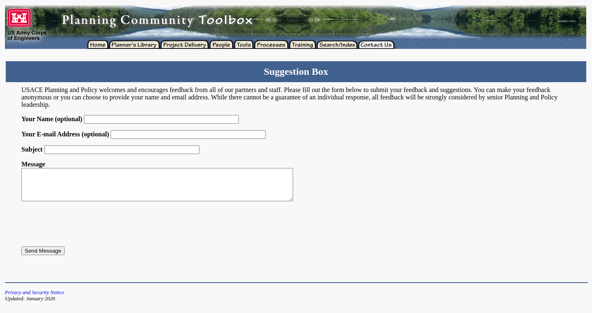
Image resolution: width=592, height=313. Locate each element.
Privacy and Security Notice (34, 298)
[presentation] (83, 230)
